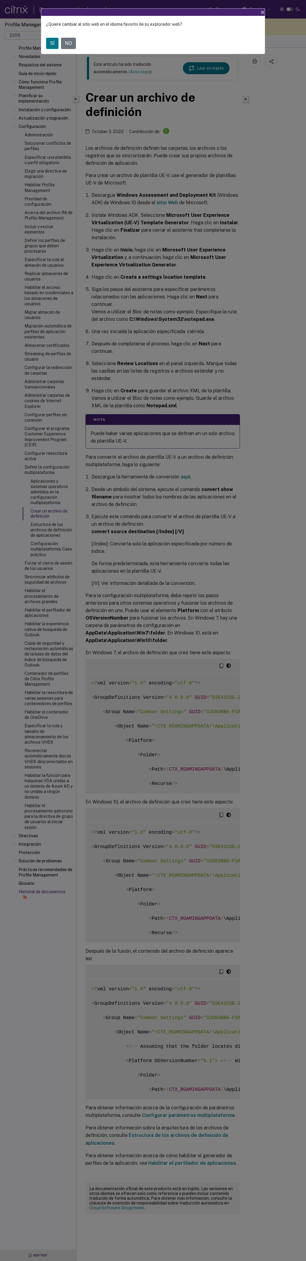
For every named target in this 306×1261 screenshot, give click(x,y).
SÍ (52, 43)
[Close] (263, 12)
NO (68, 43)
